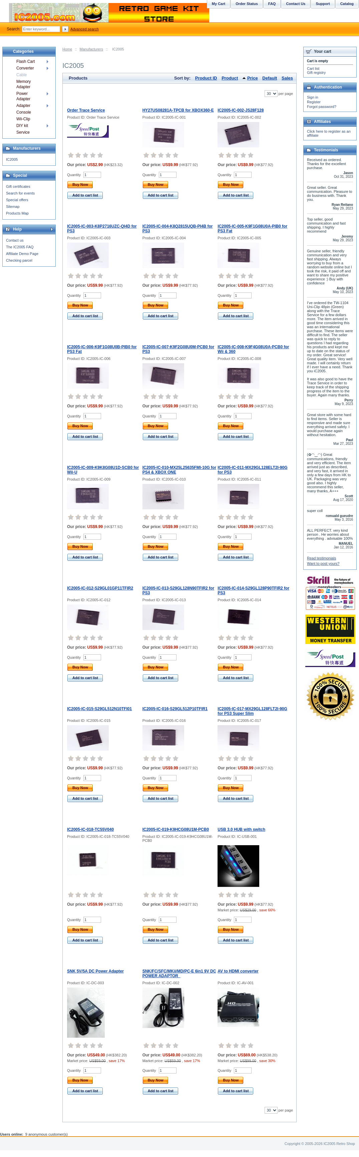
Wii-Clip (23, 119)
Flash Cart (25, 61)
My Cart (218, 4)
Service (23, 132)
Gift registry (316, 73)
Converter (25, 68)
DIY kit (22, 125)
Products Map (17, 213)
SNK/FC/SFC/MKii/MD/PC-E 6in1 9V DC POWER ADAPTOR (179, 973)
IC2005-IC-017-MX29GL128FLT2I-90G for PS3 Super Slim (252, 711)
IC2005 (12, 159)
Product (230, 78)
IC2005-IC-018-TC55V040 (90, 829)
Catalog (347, 4)
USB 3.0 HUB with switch (241, 829)
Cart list (313, 69)
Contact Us (295, 4)
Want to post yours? (323, 563)
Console (23, 112)
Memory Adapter (23, 84)
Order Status (247, 4)
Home (67, 49)
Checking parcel (19, 260)
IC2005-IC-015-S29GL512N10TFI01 (99, 708)
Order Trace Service (86, 110)
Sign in (312, 97)
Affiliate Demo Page (22, 254)
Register (314, 102)
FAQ (272, 4)
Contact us (15, 240)
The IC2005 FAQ (20, 247)
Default (269, 78)
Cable (21, 75)
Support (323, 4)
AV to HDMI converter (238, 971)
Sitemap (12, 207)
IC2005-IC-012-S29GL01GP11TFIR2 (100, 588)
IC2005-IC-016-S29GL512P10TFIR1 (175, 708)
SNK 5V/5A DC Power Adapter (95, 971)
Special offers (17, 200)
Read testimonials (321, 558)
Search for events (20, 193)
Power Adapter (23, 96)
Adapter (23, 105)
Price (252, 78)
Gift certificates (18, 186)
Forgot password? (321, 107)
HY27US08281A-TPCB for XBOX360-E (178, 110)
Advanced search (84, 29)
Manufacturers (91, 49)
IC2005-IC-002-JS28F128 (241, 110)
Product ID (206, 78)
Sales (287, 78)
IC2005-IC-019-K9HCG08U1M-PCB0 (175, 829)
